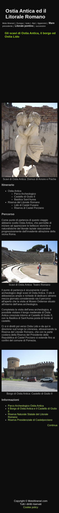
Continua (52, 425)
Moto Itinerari (8, 23)
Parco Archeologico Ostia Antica (26, 405)
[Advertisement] (29, 70)
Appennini (41, 23)
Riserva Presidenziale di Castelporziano (30, 420)
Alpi (33, 23)
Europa (20, 23)
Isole (27, 23)
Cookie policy (30, 507)
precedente (7, 26)
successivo (41, 26)
